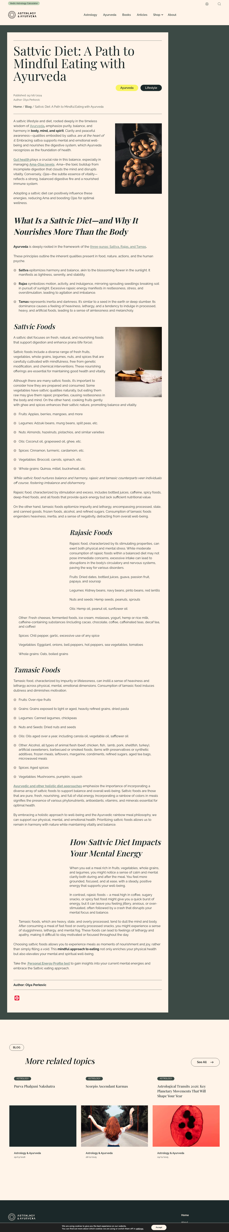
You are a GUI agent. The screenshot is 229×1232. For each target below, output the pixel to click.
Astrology (90, 15)
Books (126, 15)
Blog (28, 106)
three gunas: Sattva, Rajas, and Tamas (118, 246)
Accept (159, 1227)
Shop (156, 15)
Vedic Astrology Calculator (24, 3)
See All (205, 1062)
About (172, 15)
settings (139, 1228)
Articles (142, 15)
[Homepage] (22, 15)
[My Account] (207, 4)
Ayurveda (109, 15)
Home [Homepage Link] (18, 106)
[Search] (219, 4)
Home (185, 1215)
